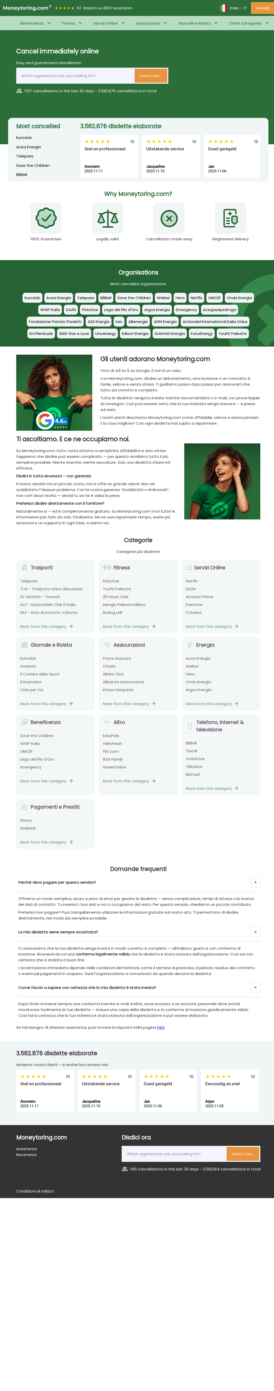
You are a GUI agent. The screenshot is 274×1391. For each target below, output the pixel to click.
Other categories (245, 23)
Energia (200, 648)
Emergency (30, 770)
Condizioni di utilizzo (35, 1191)
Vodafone (195, 761)
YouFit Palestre (117, 591)
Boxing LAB (112, 615)
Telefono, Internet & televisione (215, 729)
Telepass (24, 156)
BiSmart (193, 777)
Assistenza (26, 1148)
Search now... (150, 76)
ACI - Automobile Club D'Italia (48, 607)
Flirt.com (111, 754)
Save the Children (33, 165)
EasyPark (111, 738)
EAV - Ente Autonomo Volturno (49, 615)
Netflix (191, 584)
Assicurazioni (148, 23)
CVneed (193, 615)
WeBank (27, 831)
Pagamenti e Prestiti (49, 810)
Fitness (68, 23)
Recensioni (26, 1154)
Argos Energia (198, 692)
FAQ (161, 1027)
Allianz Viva (113, 677)
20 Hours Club (116, 599)
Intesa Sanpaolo (118, 692)
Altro (114, 725)
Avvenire (28, 669)
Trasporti (36, 570)
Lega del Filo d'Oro (37, 762)
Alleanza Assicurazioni (123, 685)
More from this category (47, 629)
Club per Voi (31, 692)
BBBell (21, 174)
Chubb (109, 669)
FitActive (111, 584)
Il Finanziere (31, 685)
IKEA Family (113, 762)
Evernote (194, 607)
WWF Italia (30, 746)
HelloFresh (112, 746)
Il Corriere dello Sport (40, 677)
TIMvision (194, 769)
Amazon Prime (199, 599)
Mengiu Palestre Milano (124, 607)
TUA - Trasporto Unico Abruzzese (51, 591)
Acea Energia (28, 147)
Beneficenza (32, 23)
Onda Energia (198, 685)
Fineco (26, 823)
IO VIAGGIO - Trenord (40, 599)
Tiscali (191, 753)
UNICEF (26, 754)
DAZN (191, 591)
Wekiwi (192, 669)
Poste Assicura (117, 661)
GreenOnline (114, 770)
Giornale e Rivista (194, 23)
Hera (190, 677)
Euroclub (24, 137)
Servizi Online (106, 23)
